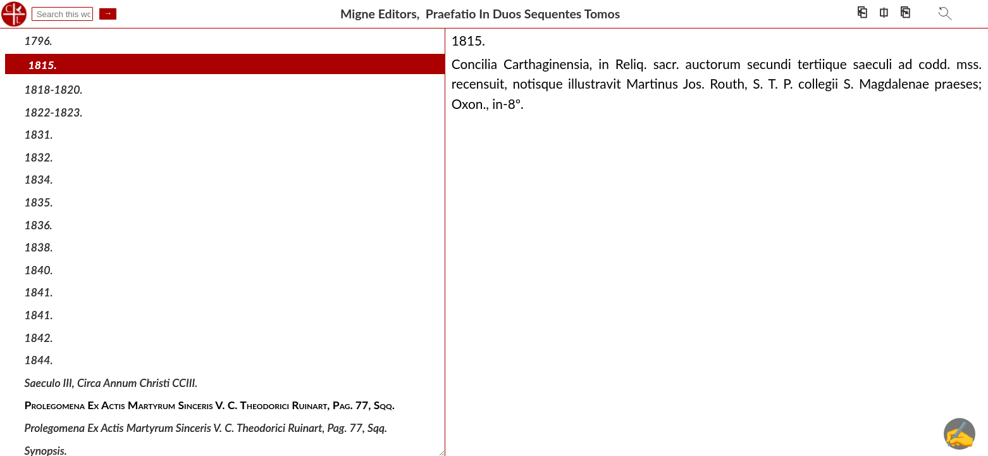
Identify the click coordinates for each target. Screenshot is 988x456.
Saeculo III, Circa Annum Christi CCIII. (111, 383)
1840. (39, 270)
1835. (39, 202)
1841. (39, 292)
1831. (39, 134)
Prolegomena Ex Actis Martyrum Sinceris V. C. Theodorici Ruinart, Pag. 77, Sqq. (206, 427)
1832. (39, 157)
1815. (42, 65)
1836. (38, 224)
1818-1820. (54, 89)
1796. (38, 41)
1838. (39, 247)
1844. (39, 360)
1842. (39, 337)
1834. (39, 179)
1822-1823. (54, 111)
